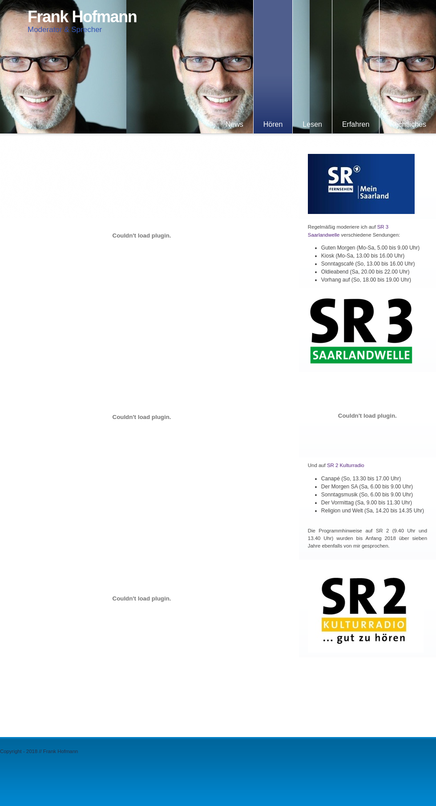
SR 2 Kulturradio (345, 465)
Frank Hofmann (82, 16)
